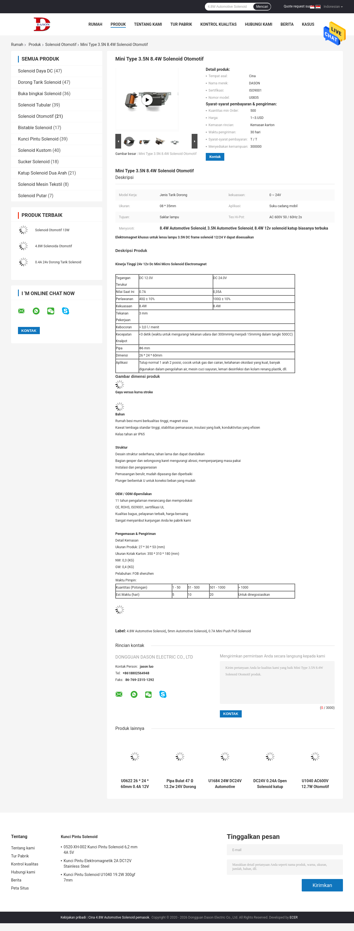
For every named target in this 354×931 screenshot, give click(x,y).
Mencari (262, 7)
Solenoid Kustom (34, 150)
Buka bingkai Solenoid (39, 93)
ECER (294, 917)
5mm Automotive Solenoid (187, 631)
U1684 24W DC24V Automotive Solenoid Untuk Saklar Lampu (224, 784)
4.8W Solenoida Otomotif (53, 246)
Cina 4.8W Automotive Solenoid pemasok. (119, 917)
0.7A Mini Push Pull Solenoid (230, 631)
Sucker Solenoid (34, 161)
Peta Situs (20, 888)
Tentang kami (148, 24)
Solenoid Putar (32, 195)
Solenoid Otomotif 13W (52, 230)
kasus (308, 24)
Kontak (215, 157)
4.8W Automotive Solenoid (146, 631)
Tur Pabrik (181, 24)
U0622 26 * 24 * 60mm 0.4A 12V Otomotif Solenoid (134, 784)
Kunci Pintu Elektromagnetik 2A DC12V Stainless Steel (98, 863)
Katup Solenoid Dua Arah (42, 173)
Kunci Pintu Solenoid (38, 139)
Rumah (95, 24)
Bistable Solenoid (35, 127)
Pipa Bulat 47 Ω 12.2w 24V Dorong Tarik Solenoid (180, 784)
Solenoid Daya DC (35, 71)
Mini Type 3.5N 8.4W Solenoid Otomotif (167, 154)
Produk (118, 24)
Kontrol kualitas (218, 24)
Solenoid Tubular (34, 105)
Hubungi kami (258, 24)
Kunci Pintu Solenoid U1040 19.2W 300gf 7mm (99, 877)
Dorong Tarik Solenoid (39, 82)
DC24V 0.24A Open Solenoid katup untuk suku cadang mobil (270, 784)
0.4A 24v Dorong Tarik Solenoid (58, 262)
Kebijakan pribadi (73, 917)
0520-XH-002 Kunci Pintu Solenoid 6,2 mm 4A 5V (100, 850)
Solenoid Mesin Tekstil (40, 184)
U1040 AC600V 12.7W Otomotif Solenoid (315, 784)
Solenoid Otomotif (61, 44)
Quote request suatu (299, 6)
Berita (287, 24)
